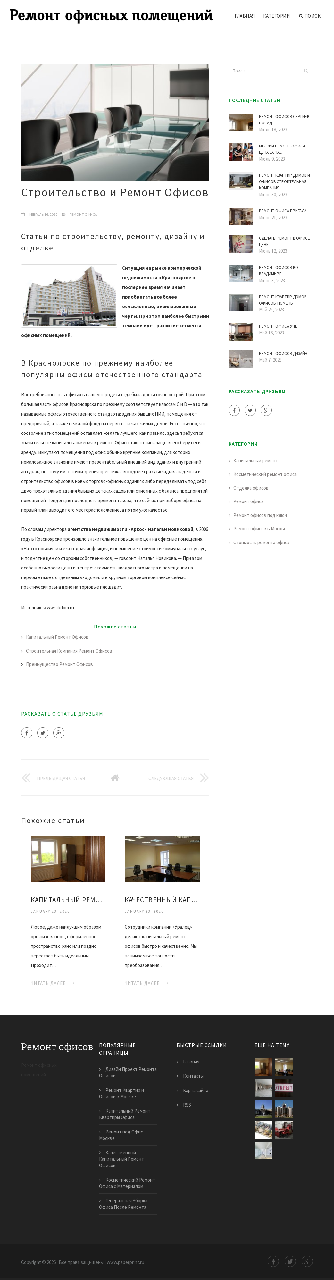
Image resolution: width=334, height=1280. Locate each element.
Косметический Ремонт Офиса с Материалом (127, 1183)
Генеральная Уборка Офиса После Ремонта (123, 1204)
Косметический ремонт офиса (265, 474)
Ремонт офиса (83, 214)
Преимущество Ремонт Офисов (59, 664)
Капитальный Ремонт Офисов (57, 637)
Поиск (310, 16)
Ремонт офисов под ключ (260, 515)
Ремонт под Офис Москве (121, 1135)
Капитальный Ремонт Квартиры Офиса (68, 900)
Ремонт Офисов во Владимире (278, 271)
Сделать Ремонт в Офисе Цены (284, 241)
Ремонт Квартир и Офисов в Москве (121, 1093)
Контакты (193, 1076)
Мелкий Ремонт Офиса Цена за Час (282, 149)
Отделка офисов (251, 488)
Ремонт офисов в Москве (260, 529)
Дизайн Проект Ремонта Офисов (128, 1072)
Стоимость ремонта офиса (261, 542)
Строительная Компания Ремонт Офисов (69, 651)
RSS (187, 1105)
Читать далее (48, 983)
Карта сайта (195, 1090)
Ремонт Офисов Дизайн (283, 353)
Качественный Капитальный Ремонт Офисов (162, 900)
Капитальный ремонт (255, 461)
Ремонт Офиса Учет (279, 326)
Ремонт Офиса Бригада (282, 211)
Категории (276, 16)
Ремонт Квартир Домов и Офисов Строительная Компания (284, 181)
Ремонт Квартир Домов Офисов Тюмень (282, 300)
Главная (245, 16)
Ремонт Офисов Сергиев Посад (284, 120)
